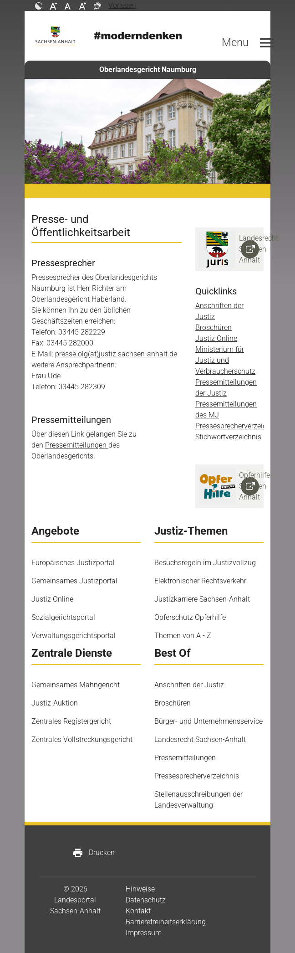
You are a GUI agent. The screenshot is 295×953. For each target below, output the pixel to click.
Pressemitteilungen (76, 445)
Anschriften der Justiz (189, 684)
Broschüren (213, 327)
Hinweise (140, 889)
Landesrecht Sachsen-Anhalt (200, 739)
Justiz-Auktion (54, 703)
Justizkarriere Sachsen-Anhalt (202, 599)
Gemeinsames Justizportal (74, 581)
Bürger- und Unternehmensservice (208, 721)
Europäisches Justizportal (73, 562)
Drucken (93, 852)
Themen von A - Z (182, 635)
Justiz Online (216, 338)
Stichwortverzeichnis (228, 437)
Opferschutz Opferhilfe (190, 617)
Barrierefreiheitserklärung (166, 921)
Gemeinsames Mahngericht (75, 684)
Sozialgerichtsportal (63, 617)
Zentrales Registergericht (71, 721)
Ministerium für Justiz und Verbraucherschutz (225, 360)
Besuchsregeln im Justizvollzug (205, 562)
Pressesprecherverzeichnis (237, 426)
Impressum (144, 932)
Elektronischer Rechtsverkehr (200, 581)
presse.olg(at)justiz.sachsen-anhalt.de (116, 354)
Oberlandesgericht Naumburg (147, 69)
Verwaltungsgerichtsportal (73, 635)
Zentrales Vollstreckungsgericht (81, 739)
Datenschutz (146, 900)
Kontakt (138, 911)
